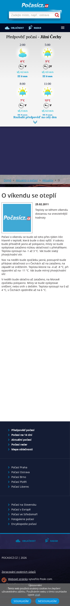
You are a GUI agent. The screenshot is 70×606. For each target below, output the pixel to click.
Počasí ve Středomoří (24, 514)
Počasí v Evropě (21, 509)
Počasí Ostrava (20, 472)
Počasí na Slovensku (23, 504)
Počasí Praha (19, 467)
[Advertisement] (35, 148)
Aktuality (47, 180)
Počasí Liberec (20, 486)
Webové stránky (18, 579)
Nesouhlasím (47, 601)
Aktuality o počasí (27, 180)
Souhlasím (21, 601)
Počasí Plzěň (19, 482)
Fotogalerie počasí (22, 519)
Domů (7, 180)
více (37, 594)
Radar (37, 28)
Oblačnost (17, 28)
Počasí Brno (18, 477)
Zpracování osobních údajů (19, 572)
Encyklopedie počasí (24, 524)
